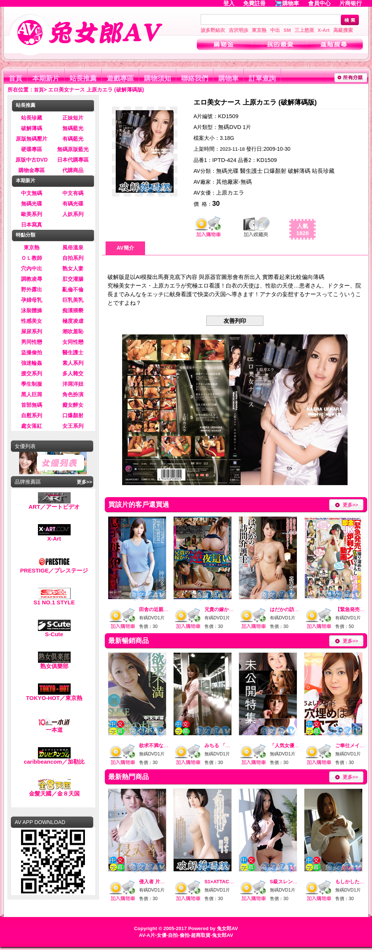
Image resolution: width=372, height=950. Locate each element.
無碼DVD (229, 127)
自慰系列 (31, 415)
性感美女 (31, 321)
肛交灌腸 (72, 279)
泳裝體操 (31, 310)
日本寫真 (31, 225)
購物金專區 (31, 170)
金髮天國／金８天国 (54, 791)
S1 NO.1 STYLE (54, 599)
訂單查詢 (262, 78)
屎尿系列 (31, 331)
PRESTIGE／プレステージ (54, 568)
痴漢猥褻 (72, 310)
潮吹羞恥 (72, 331)
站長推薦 (83, 78)
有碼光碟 (72, 204)
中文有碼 (72, 193)
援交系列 (31, 373)
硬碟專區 (31, 149)
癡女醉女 (72, 405)
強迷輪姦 (31, 363)
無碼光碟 (31, 204)
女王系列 (72, 426)
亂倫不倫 (72, 289)
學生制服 (31, 384)
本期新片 (45, 78)
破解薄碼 (31, 128)
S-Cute (54, 631)
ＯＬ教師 (31, 258)
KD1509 (228, 116)
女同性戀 (72, 342)
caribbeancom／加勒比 (54, 759)
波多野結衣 (213, 30)
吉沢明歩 (238, 30)
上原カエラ (230, 192)
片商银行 (353, 3)
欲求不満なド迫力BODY (165, 745)
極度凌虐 (72, 321)
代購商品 (72, 170)
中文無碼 (31, 193)
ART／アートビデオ (54, 504)
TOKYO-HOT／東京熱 (54, 695)
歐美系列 (31, 214)
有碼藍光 (72, 139)
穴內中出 (31, 268)
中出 (275, 30)
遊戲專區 (120, 78)
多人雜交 (72, 373)
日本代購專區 (73, 160)
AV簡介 (125, 248)
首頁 (15, 78)
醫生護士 (72, 352)
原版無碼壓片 (31, 139)
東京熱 (259, 30)
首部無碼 (31, 405)
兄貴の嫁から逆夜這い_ (230, 609)
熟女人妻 (72, 268)
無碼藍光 (72, 128)
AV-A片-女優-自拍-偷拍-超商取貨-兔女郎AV (186, 935)
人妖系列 (72, 214)
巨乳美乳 (72, 300)
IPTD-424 (224, 160)
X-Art (324, 30)
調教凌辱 (31, 279)
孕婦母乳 (31, 300)
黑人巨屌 (31, 394)
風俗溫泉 (72, 247)
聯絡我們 (194, 78)
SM (287, 30)
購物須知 (157, 78)
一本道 (54, 727)
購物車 (290, 3)
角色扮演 (72, 394)
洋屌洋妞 (72, 384)
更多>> (84, 482)
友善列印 (235, 321)
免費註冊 (254, 3)
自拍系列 (72, 258)
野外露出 (31, 289)
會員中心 (319, 3)
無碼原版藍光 (73, 149)
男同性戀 (31, 342)
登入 (228, 3)
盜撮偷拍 (31, 352)
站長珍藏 (31, 118)
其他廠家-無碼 (234, 181)
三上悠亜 (304, 30)
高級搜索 (343, 30)
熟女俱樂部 (54, 663)
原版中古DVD (31, 160)
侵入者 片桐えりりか (161, 881)
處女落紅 (31, 426)
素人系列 (72, 363)
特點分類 (25, 235)
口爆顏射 (72, 415)
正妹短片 (72, 118)
